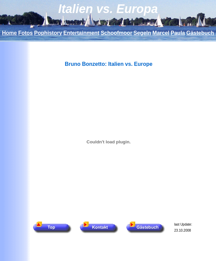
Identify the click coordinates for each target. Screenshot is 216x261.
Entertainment (82, 33)
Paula (178, 33)
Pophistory (48, 33)
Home (9, 33)
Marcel (161, 33)
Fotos (25, 33)
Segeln (142, 33)
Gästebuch (200, 33)
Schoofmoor (116, 33)
